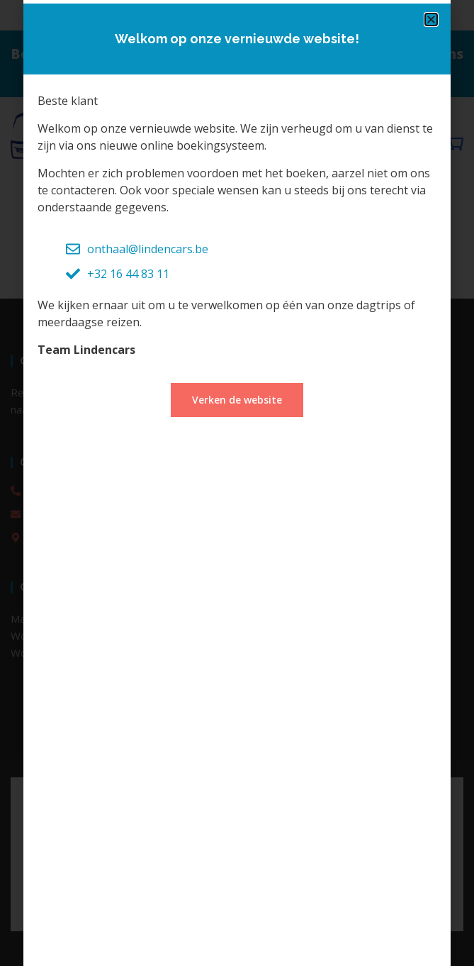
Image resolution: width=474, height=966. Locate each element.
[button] (431, 19)
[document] (237, 483)
